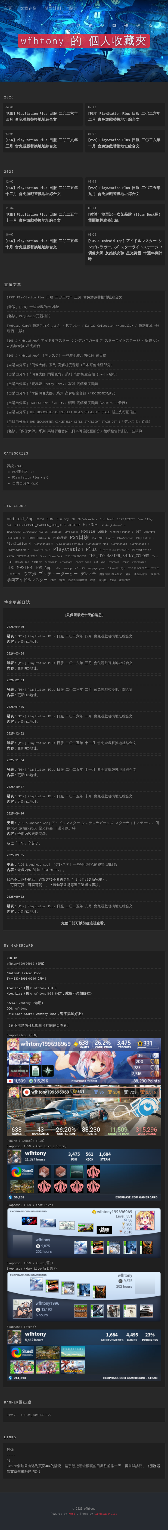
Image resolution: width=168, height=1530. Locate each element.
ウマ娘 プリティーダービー (50, 574)
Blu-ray (63, 519)
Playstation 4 (18, 549)
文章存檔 (28, 8)
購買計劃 (53, 8)
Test (155, 556)
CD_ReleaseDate (87, 519)
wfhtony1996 (43, 993)
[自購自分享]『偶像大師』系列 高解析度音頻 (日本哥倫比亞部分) (60, 365)
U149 (9, 561)
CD (73, 519)
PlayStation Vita (97, 543)
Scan (43, 556)
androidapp (83, 561)
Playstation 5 (41, 549)
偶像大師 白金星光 (110, 574)
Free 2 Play (145, 519)
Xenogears (66, 561)
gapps (125, 561)
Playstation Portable (114, 549)
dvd (103, 561)
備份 (128, 574)
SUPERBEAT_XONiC (27, 556)
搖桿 (53, 580)
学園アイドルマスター (27, 580)
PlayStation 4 (19, 543)
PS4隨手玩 (20, 471)
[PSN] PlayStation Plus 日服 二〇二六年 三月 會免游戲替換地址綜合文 (64, 297)
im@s (57, 568)
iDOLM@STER (19, 567)
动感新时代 (140, 574)
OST (138, 531)
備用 (37, 1003)
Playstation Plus (26, 477)
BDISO (40, 519)
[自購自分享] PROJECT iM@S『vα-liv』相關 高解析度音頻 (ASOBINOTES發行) (67, 403)
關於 (73, 8)
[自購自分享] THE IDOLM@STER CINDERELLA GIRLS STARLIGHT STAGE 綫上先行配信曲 (71, 412)
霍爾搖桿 (124, 580)
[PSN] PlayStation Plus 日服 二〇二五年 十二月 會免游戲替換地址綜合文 (76, 743)
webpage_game (96, 568)
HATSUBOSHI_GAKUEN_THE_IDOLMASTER (47, 525)
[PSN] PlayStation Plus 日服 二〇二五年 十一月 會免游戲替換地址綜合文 (76, 769)
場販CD (155, 574)
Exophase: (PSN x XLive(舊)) (30, 1263)
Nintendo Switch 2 (121, 531)
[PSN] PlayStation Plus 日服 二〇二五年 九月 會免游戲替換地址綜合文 (75, 906)
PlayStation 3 (145, 537)
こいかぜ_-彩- (116, 568)
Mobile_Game (94, 531)
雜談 (10, 466)
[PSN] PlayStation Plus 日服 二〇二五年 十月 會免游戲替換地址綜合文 (75, 796)
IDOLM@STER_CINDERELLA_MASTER (27, 531)
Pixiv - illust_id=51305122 (29, 1415)
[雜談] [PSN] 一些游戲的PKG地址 (33, 307)
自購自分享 (21, 483)
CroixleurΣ (107, 519)
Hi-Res (91, 525)
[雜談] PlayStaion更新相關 (28, 316)
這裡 (93, 923)
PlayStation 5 (43, 543)
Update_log (22, 561)
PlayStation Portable (69, 543)
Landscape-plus (106, 1513)
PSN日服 (79, 537)
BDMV (50, 519)
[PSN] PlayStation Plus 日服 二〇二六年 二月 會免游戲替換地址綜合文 (75, 689)
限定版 (103, 580)
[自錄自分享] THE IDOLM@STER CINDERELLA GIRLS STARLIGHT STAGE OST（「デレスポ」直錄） (79, 421)
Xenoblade (51, 561)
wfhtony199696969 (20, 963)
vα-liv (80, 568)
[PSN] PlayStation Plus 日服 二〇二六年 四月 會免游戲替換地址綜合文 (75, 636)
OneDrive (149, 531)
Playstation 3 (139, 543)
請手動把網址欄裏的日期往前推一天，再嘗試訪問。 (105, 1466)
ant (96, 561)
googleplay (139, 561)
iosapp (67, 568)
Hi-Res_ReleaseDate (114, 525)
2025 (9, 171)
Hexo (72, 1513)
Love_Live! (71, 531)
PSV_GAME (97, 537)
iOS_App (43, 567)
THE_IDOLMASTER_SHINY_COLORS (119, 555)
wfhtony (40, 988)
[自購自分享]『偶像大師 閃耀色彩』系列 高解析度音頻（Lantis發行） (63, 374)
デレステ (88, 574)
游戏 (62, 580)
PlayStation (125, 537)
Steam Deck (56, 556)
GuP (9, 525)
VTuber (37, 561)
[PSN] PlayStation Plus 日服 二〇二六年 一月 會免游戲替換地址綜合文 (75, 716)
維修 (93, 580)
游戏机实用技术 (77, 580)
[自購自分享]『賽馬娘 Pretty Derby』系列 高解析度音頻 (52, 383)
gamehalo (113, 561)
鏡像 (10, 1449)
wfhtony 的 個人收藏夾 (84, 41)
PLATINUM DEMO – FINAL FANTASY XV (28, 537)
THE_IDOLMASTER (76, 556)
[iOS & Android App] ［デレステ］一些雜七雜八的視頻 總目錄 (56, 355)
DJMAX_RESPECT (126, 519)
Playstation (119, 543)
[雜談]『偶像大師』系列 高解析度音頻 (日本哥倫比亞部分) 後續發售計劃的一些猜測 (74, 431)
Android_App (20, 518)
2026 (9, 97)
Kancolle (56, 531)
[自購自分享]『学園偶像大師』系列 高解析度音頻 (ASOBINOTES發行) (61, 393)
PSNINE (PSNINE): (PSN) (26, 1140)
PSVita (110, 537)
